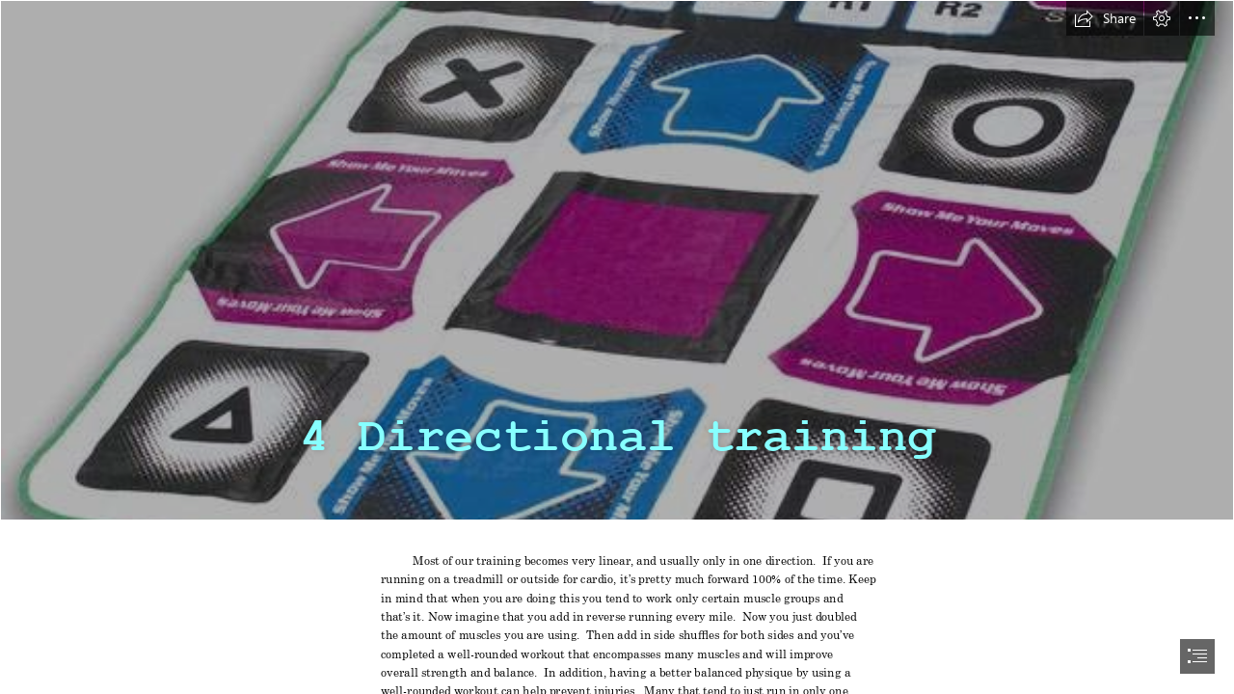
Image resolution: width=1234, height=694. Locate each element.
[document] (617, 347)
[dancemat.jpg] (617, 260)
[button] (1104, 18)
